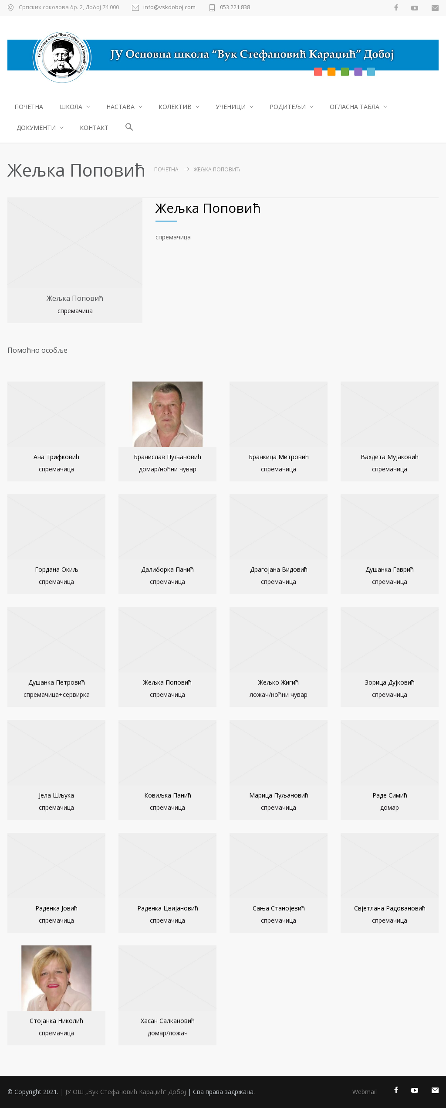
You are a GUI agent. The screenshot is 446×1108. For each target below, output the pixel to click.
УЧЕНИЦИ (231, 106)
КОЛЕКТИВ (175, 106)
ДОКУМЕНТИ (36, 127)
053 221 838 (235, 7)
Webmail (364, 1092)
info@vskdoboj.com (169, 7)
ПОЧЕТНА (28, 106)
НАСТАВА (120, 106)
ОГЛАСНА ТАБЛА (354, 106)
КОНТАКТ (94, 127)
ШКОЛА (71, 106)
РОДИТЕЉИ (288, 106)
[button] (129, 127)
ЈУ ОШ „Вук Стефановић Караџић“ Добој (125, 1092)
